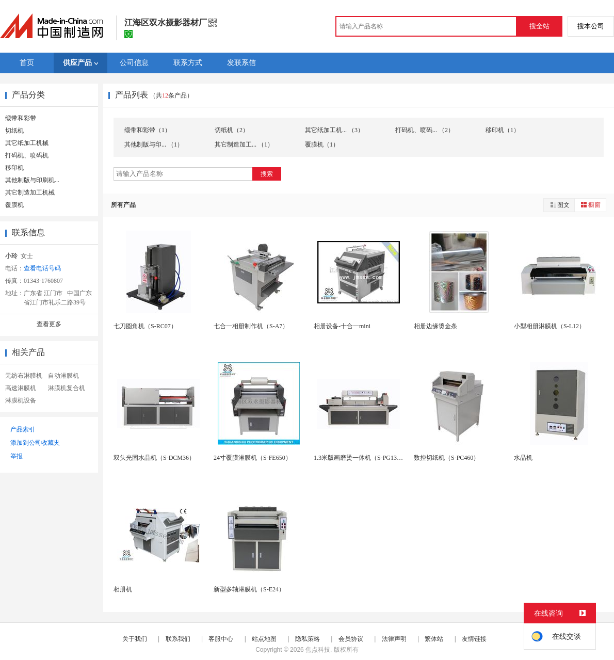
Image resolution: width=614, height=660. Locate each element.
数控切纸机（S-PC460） (446, 457)
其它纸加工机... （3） (334, 130)
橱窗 (590, 204)
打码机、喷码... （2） (424, 130)
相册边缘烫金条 (435, 326)
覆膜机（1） (322, 144)
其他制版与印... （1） (153, 144)
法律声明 (394, 638)
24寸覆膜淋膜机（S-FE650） (253, 457)
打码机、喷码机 (27, 155)
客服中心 (220, 638)
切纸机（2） (232, 130)
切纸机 (14, 130)
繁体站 (434, 638)
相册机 (123, 589)
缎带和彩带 (20, 118)
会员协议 (350, 638)
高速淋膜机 (20, 388)
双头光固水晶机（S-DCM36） (154, 457)
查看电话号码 (42, 268)
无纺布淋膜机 (23, 375)
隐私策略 (307, 638)
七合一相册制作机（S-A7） (251, 326)
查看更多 (49, 324)
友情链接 (474, 638)
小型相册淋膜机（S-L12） (549, 326)
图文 (559, 204)
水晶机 (523, 457)
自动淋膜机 (63, 375)
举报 (16, 456)
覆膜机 (14, 204)
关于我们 (134, 638)
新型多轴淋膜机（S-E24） (249, 589)
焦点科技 (317, 649)
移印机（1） (503, 130)
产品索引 (22, 429)
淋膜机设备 (20, 400)
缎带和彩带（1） (147, 130)
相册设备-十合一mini (342, 326)
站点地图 (264, 638)
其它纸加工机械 (27, 143)
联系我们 (178, 638)
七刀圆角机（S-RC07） (145, 326)
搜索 (267, 174)
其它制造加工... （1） (244, 144)
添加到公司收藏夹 (35, 442)
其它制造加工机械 (30, 192)
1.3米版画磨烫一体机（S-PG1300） (361, 457)
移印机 (14, 167)
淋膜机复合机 (66, 388)
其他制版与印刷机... (32, 180)
